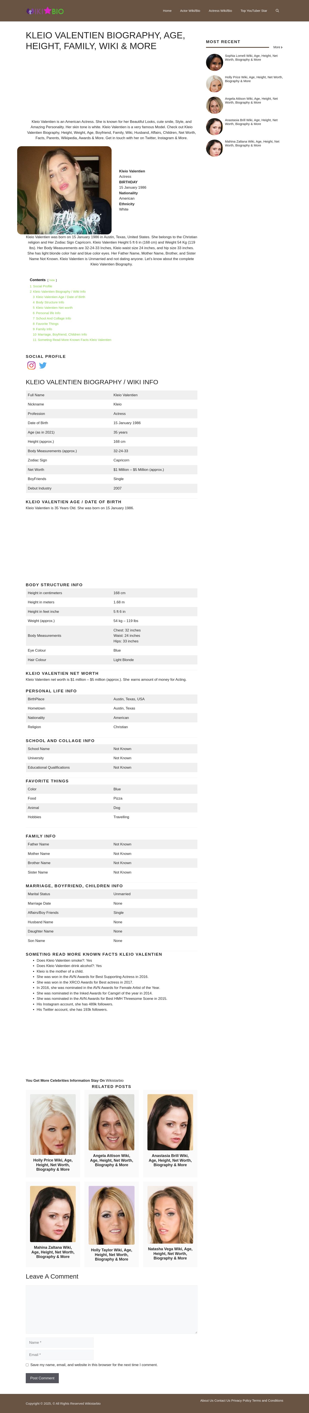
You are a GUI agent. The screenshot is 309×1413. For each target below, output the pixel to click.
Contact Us (222, 1400)
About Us (207, 1400)
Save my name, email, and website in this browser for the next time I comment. (94, 1365)
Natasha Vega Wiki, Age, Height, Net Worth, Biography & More (170, 1253)
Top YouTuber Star (254, 10)
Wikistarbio (115, 1081)
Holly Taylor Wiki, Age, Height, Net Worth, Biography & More (111, 1254)
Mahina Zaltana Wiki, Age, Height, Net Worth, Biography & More (52, 1252)
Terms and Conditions (267, 1400)
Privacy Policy (241, 1400)
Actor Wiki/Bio (190, 10)
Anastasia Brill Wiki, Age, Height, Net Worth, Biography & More (170, 1160)
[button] (277, 10)
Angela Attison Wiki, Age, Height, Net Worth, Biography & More (111, 1160)
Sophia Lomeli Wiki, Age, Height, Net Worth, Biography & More (251, 57)
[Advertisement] (111, 89)
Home (167, 10)
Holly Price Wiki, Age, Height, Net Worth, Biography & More (53, 1165)
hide (52, 280)
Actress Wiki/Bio (220, 10)
